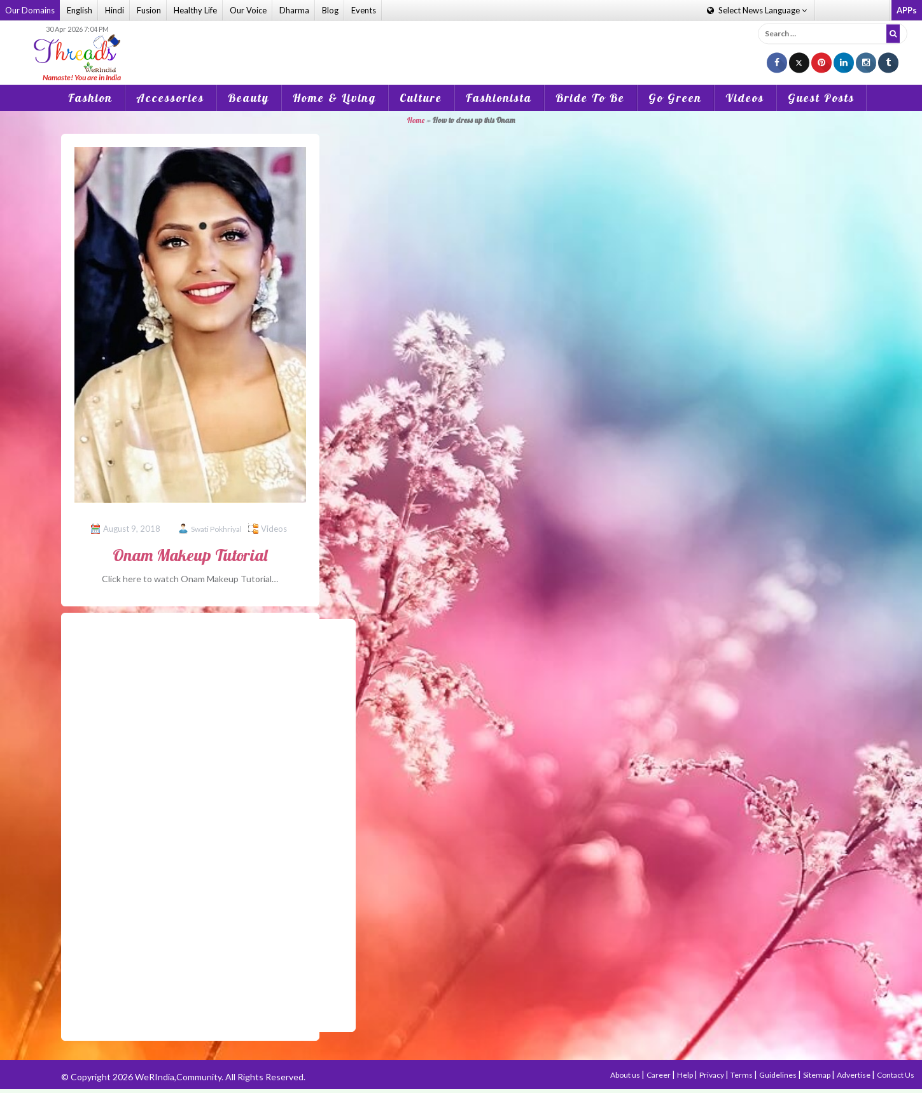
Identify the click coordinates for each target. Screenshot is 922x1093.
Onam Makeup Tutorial (190, 555)
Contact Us (895, 1075)
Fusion (149, 10)
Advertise (854, 1075)
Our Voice (248, 10)
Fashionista (499, 97)
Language (757, 10)
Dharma (294, 10)
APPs (907, 10)
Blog (330, 10)
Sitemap (817, 1075)
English (79, 10)
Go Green (675, 97)
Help (685, 1075)
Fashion (90, 97)
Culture (421, 97)
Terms (742, 1075)
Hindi (114, 10)
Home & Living (334, 97)
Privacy (712, 1075)
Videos (744, 97)
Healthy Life (195, 10)
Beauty (248, 97)
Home (415, 120)
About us (625, 1075)
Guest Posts (821, 97)
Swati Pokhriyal (216, 529)
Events (363, 10)
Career (659, 1075)
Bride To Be (590, 97)
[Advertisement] (461, 44)
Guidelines (778, 1075)
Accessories (170, 97)
